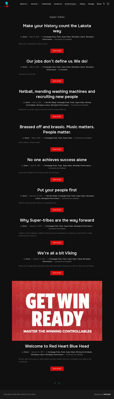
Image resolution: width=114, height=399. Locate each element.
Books (99, 4)
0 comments (63, 70)
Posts (59, 37)
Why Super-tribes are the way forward (57, 220)
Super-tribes (66, 37)
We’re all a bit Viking (57, 253)
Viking (79, 259)
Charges (91, 4)
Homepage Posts (49, 37)
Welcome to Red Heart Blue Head (57, 346)
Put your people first (57, 190)
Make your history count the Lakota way (57, 28)
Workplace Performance (60, 105)
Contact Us (58, 4)
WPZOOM (106, 394)
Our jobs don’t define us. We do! (57, 61)
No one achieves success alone (57, 159)
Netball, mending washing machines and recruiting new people (57, 94)
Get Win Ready (50, 102)
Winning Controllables (84, 352)
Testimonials (46, 4)
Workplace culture (78, 37)
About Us (23, 4)
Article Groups (70, 4)
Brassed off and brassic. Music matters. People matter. (57, 129)
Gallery (82, 4)
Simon (25, 37)
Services (34, 4)
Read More (57, 51)
